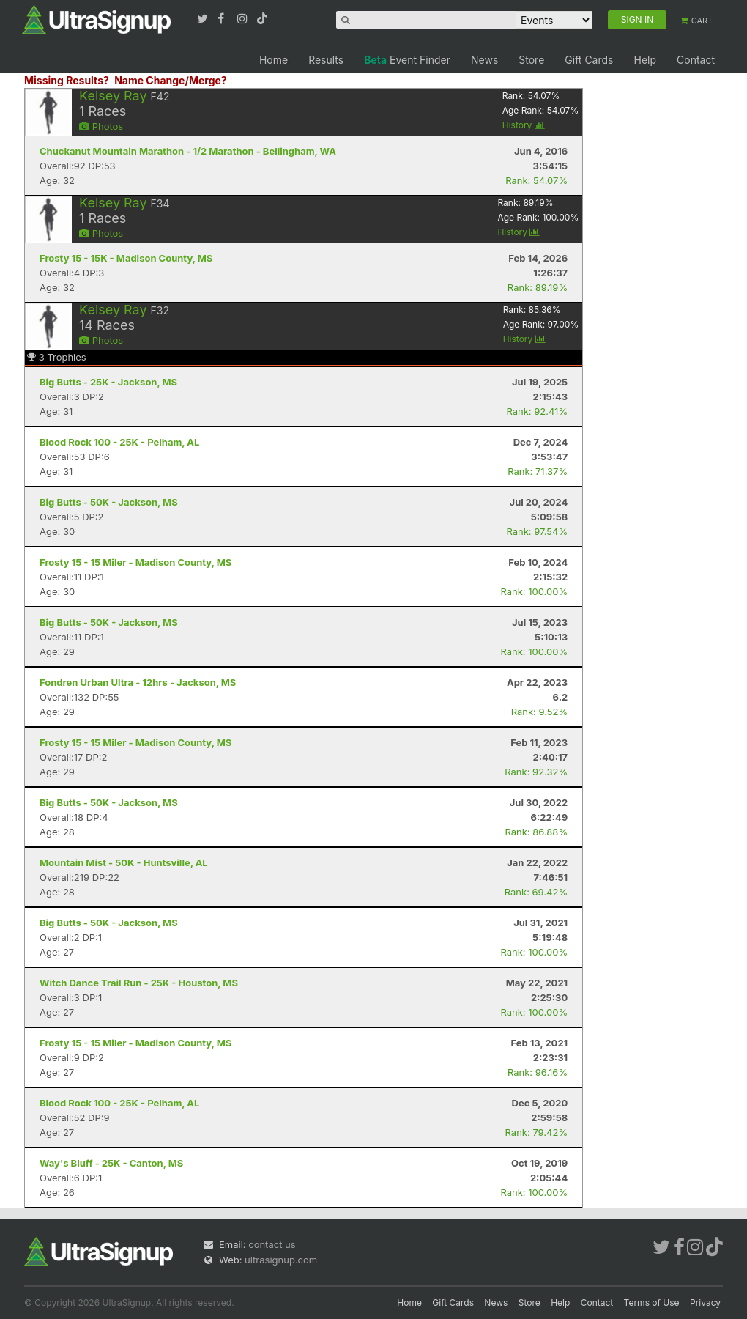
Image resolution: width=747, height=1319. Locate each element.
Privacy (705, 1302)
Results (325, 59)
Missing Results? (66, 80)
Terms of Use (652, 1302)
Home (273, 59)
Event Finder (407, 59)
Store (531, 59)
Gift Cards (589, 59)
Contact (696, 59)
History (523, 124)
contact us (271, 1244)
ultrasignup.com (281, 1260)
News (484, 59)
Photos (101, 126)
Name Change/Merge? (170, 80)
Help (644, 59)
